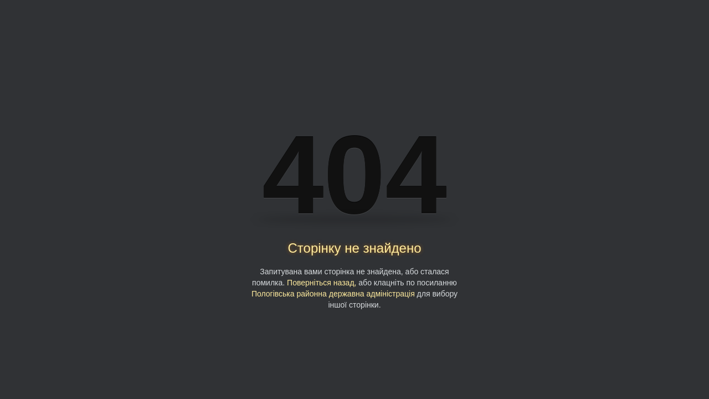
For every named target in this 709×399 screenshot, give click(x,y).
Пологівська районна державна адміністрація (333, 293)
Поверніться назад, (321, 282)
